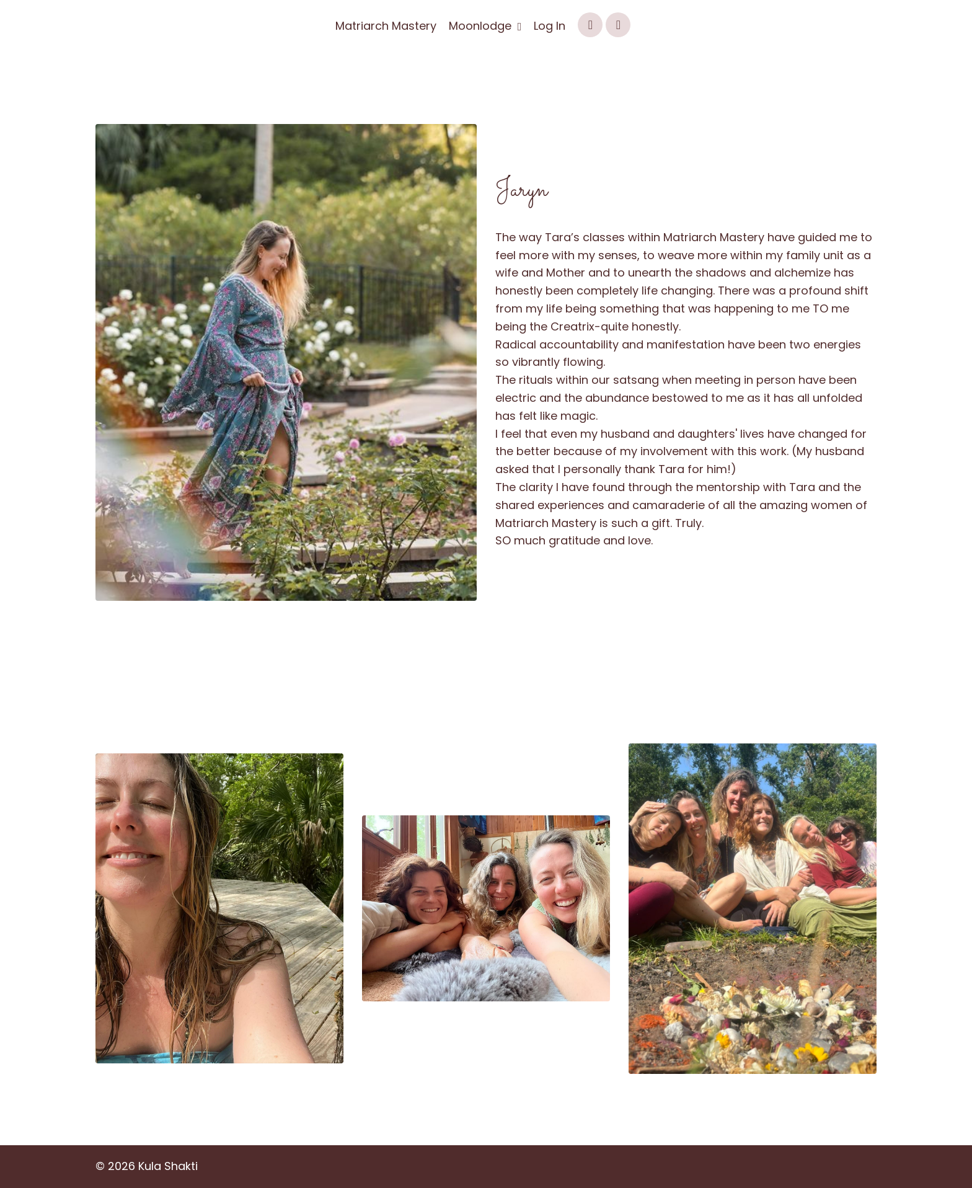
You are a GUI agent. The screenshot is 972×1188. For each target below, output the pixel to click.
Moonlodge (485, 25)
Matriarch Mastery (385, 25)
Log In (549, 25)
